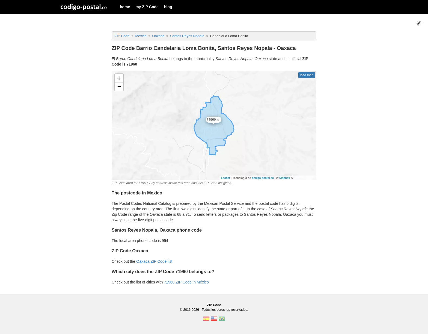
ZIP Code (214, 305)
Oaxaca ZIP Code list (154, 261)
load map (306, 75)
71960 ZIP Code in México (186, 282)
